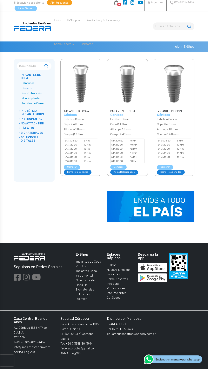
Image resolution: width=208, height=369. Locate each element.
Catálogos (113, 297)
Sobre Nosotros (117, 279)
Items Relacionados (77, 172)
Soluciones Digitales (29, 139)
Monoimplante (31, 98)
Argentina (155, 2)
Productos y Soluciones (103, 20)
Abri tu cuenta (59, 2)
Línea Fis (27, 128)
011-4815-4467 (182, 2)
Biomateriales (32, 132)
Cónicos (27, 88)
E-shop (112, 265)
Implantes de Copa (31, 76)
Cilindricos (28, 83)
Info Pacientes (116, 293)
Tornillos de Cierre (33, 103)
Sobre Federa (64, 44)
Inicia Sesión (25, 8)
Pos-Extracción (32, 93)
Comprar (72, 167)
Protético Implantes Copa (32, 112)
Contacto (87, 44)
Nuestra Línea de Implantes (118, 272)
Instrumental (31, 119)
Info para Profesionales (116, 286)
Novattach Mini (32, 123)
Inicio (57, 20)
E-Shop (73, 20)
